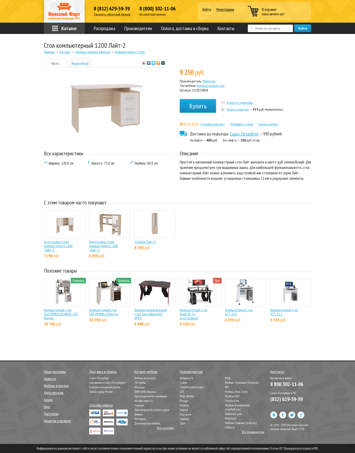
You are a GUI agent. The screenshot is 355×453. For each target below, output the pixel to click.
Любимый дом (233, 414)
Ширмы (138, 414)
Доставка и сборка (102, 371)
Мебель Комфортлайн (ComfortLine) (237, 407)
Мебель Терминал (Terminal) (241, 383)
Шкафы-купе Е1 (143, 401)
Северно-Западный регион (104, 387)
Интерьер (140, 419)
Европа (184, 410)
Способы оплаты (101, 405)
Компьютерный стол (210, 85)
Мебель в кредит (56, 385)
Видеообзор (80, 63)
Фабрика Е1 (186, 378)
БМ (226, 387)
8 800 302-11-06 (286, 384)
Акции (48, 399)
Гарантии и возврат (58, 420)
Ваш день (185, 414)
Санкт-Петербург (244, 134)
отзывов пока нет (213, 124)
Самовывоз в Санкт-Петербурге (107, 383)
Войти (206, 9)
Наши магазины (55, 371)
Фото (55, 63)
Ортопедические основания (150, 396)
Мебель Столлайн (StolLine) (241, 423)
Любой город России (101, 392)
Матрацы (139, 387)
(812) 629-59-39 (286, 399)
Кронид (184, 405)
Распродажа (104, 28)
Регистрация (225, 9)
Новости (50, 378)
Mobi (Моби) (187, 396)
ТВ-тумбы (140, 383)
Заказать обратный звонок (112, 14)
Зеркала (139, 405)
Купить (198, 105)
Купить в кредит (238, 109)
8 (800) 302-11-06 (157, 8)
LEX (182, 392)
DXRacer (230, 427)
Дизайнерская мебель (147, 423)
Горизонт (184, 419)
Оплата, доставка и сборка (185, 28)
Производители (138, 28)
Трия (182, 423)
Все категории (165, 428)
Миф (227, 378)
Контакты (226, 28)
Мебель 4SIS (232, 396)
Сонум (183, 383)
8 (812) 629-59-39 (112, 8)
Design (184, 401)
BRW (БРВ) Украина (145, 392)
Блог (47, 406)
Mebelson (209, 81)
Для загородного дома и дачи (151, 410)
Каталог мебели (145, 371)
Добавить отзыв (241, 124)
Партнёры (51, 413)
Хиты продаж (53, 392)
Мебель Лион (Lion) (236, 392)
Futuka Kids (232, 401)
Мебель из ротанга (145, 378)
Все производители (253, 432)
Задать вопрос (268, 124)
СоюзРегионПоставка (192, 387)
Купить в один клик (240, 102)
